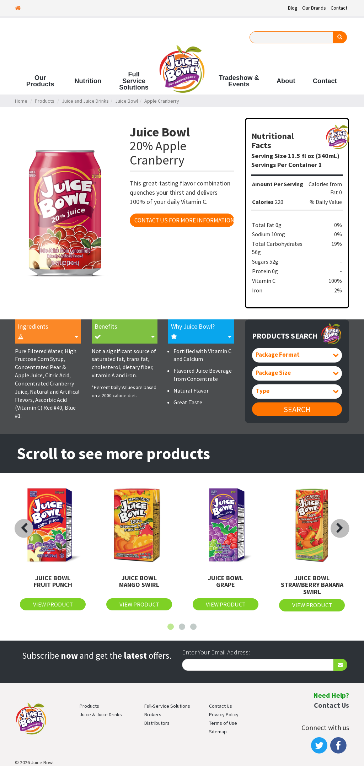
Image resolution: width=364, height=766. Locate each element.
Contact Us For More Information (184, 220)
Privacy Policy (224, 714)
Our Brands (314, 8)
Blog (293, 8)
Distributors (157, 723)
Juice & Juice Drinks (101, 714)
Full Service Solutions (134, 81)
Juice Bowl (126, 101)
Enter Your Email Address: (216, 652)
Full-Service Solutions (167, 706)
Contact (339, 8)
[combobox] (297, 355)
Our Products (40, 81)
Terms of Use (223, 723)
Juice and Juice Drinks (85, 101)
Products (44, 101)
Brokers (152, 714)
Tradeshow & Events (239, 81)
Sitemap (218, 731)
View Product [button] (53, 604)
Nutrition (87, 81)
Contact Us (220, 706)
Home (21, 101)
